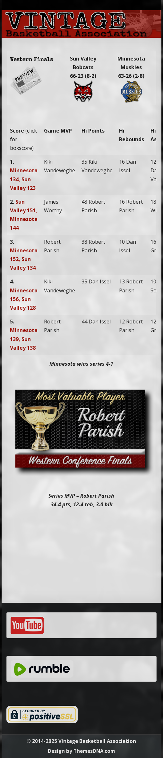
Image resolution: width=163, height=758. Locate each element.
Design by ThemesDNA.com (81, 751)
